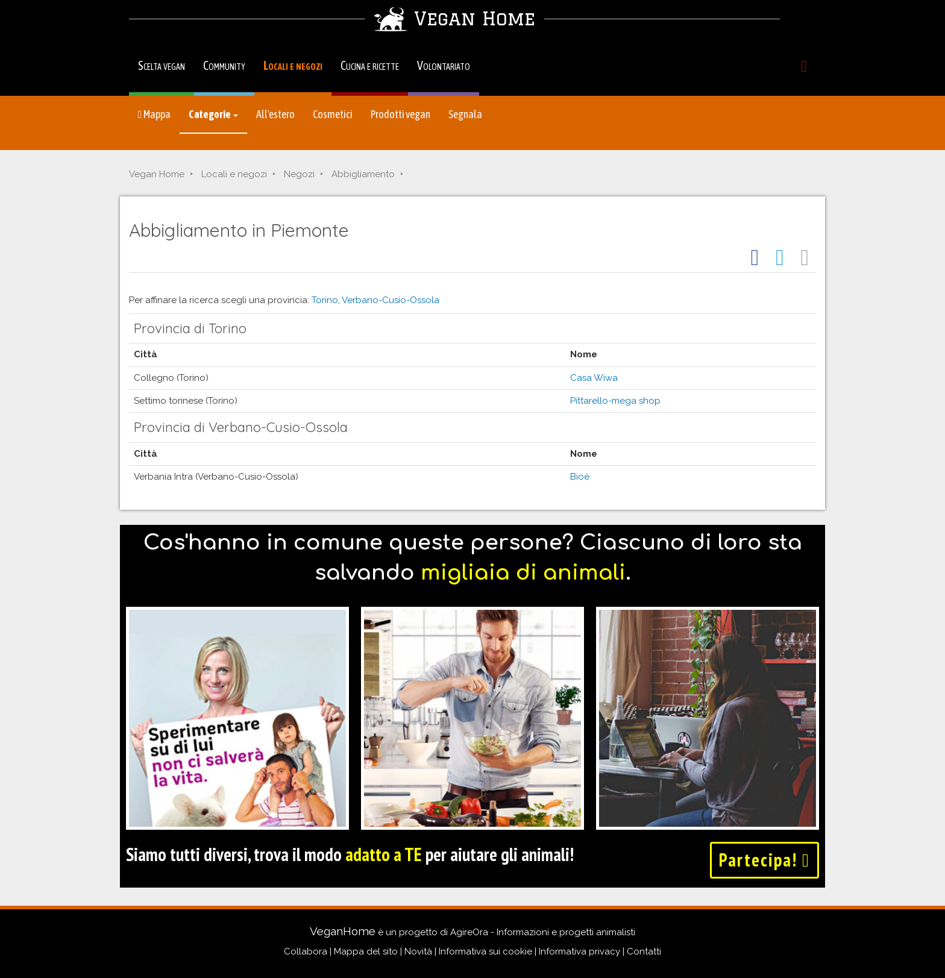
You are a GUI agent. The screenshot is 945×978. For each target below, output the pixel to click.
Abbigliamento (363, 174)
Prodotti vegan (400, 114)
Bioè (579, 476)
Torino (325, 300)
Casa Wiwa (594, 377)
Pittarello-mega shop (615, 400)
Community (224, 65)
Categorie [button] (213, 114)
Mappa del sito (366, 951)
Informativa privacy (579, 951)
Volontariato (443, 65)
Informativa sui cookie (485, 951)
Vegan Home (156, 174)
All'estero (275, 114)
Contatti (644, 951)
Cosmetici (333, 114)
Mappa (154, 114)
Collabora (305, 951)
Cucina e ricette (370, 65)
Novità (418, 951)
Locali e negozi (292, 65)
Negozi (299, 174)
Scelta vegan (161, 65)
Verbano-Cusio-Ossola (390, 300)
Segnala (465, 114)
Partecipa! (764, 859)
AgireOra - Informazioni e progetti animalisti (542, 932)
